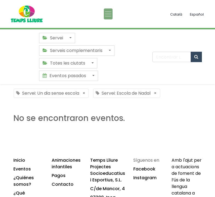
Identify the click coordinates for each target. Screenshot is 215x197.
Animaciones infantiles (66, 163)
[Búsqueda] (196, 57)
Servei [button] (53, 38)
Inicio (19, 160)
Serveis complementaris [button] (73, 50)
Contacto (62, 184)
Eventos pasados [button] (65, 76)
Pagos (59, 175)
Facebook (144, 169)
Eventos (22, 169)
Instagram (145, 178)
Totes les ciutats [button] (64, 63)
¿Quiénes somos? (23, 181)
